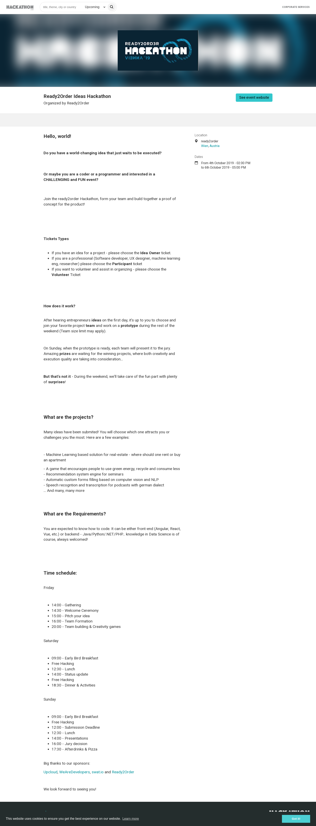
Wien (204, 146)
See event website (254, 97)
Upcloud (50, 772)
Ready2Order (123, 772)
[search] (112, 7)
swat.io (98, 772)
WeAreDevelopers (74, 772)
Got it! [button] (296, 818)
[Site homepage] (19, 7)
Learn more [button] (130, 818)
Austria (214, 146)
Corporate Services (296, 7)
